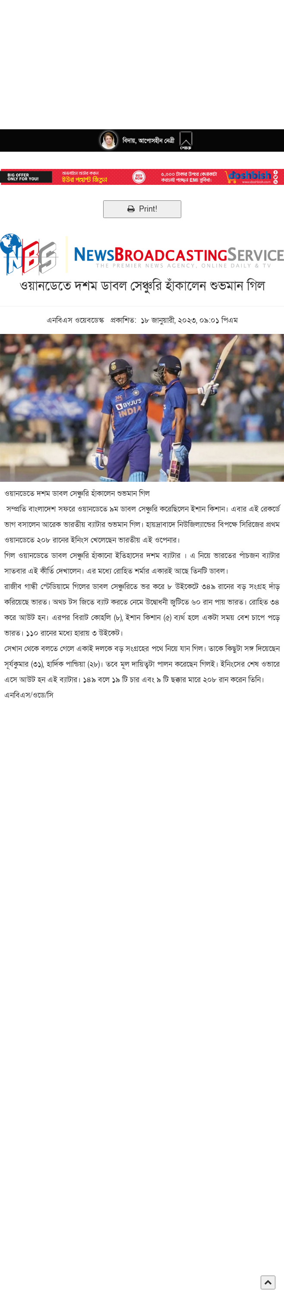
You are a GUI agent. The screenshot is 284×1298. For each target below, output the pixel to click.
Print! (142, 209)
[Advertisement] (142, 60)
